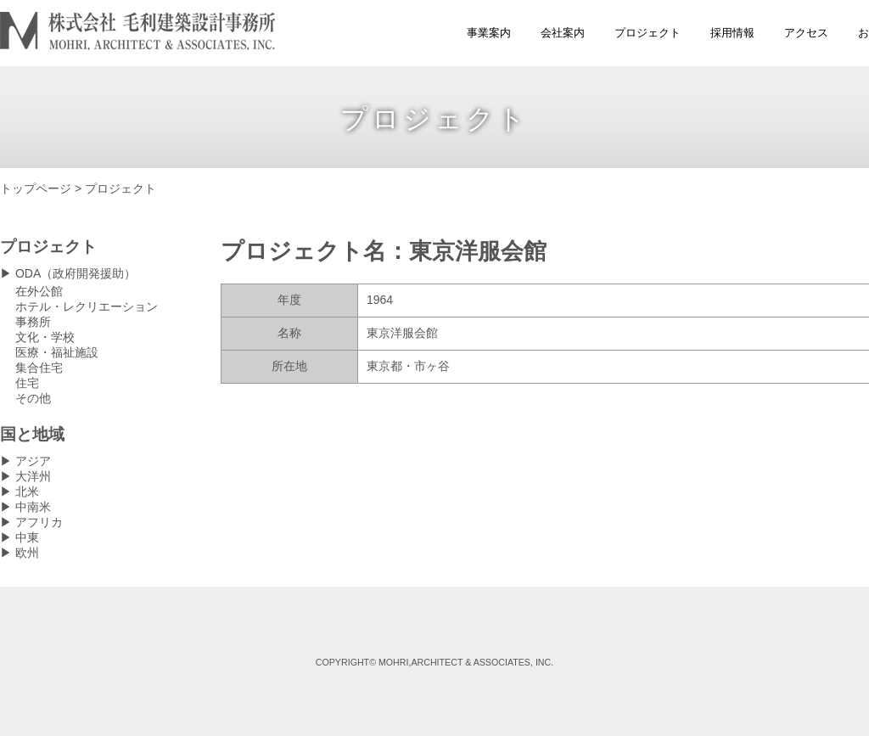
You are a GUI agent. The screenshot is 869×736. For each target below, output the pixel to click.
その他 (33, 398)
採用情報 (732, 32)
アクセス (806, 32)
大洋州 (33, 476)
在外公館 (39, 291)
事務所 (33, 322)
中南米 (33, 507)
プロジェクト (647, 32)
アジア (33, 461)
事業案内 (489, 32)
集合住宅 (39, 367)
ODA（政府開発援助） (75, 273)
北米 (27, 491)
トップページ (35, 188)
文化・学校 (45, 337)
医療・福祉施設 (56, 352)
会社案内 (563, 32)
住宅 (27, 383)
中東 (27, 537)
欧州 (27, 552)
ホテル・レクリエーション (86, 306)
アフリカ (39, 522)
